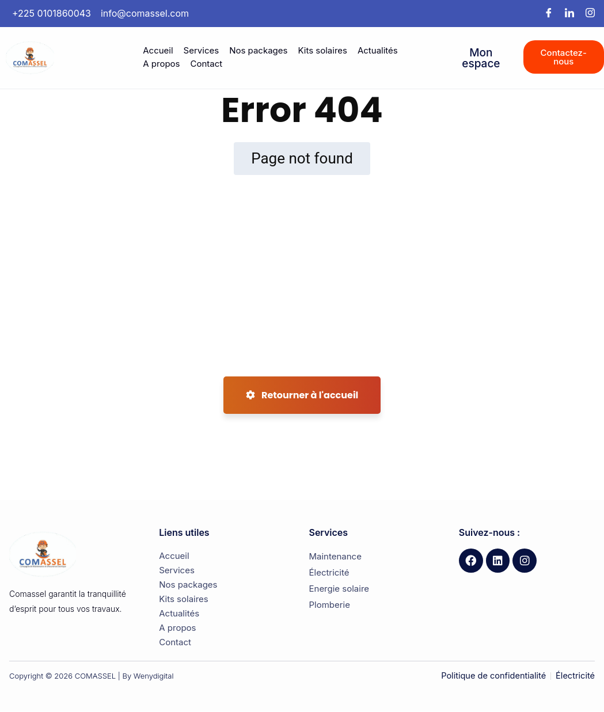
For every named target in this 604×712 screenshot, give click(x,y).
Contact (206, 63)
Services (201, 50)
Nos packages (258, 50)
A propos (161, 63)
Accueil (158, 50)
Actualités (378, 50)
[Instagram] (590, 13)
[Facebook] (548, 13)
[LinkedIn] (569, 13)
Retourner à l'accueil (302, 395)
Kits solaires (322, 50)
